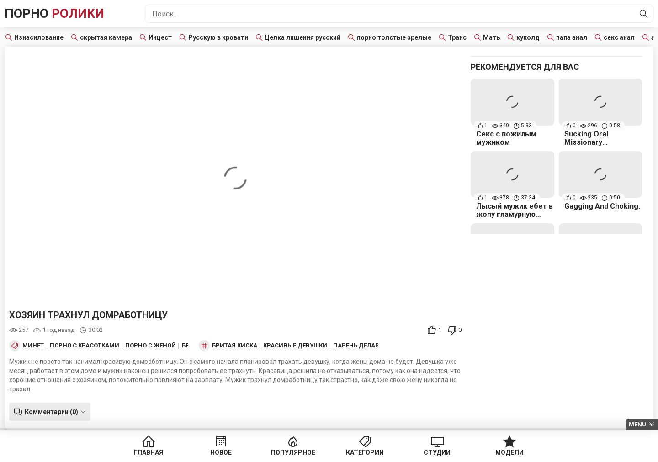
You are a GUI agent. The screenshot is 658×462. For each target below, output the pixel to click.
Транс (457, 37)
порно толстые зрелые (394, 37)
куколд (528, 37)
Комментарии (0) (51, 411)
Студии (433, 453)
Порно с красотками (84, 345)
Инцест (160, 37)
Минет (33, 345)
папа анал (571, 37)
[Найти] (644, 13)
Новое (224, 453)
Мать (491, 37)
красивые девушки (295, 345)
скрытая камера (106, 37)
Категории (364, 453)
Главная (154, 453)
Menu (637, 424)
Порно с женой (150, 345)
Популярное (294, 453)
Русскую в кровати (218, 37)
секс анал (619, 37)
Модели (503, 453)
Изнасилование (39, 37)
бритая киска (234, 345)
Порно (54, 13)
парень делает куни (366, 345)
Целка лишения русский (302, 37)
